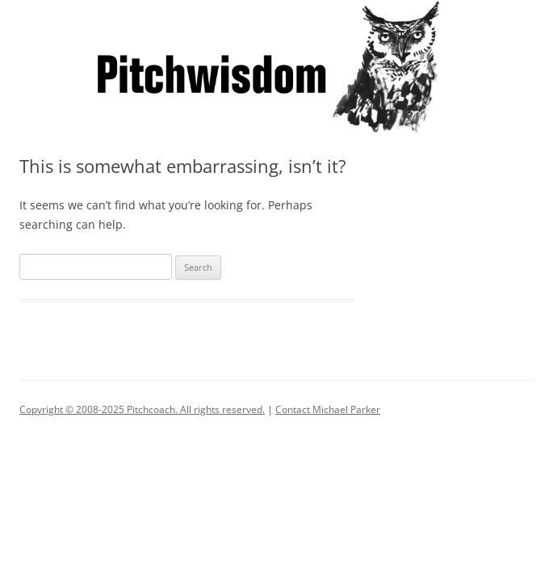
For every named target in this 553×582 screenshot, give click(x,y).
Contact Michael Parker (327, 409)
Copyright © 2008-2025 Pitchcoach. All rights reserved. (142, 409)
